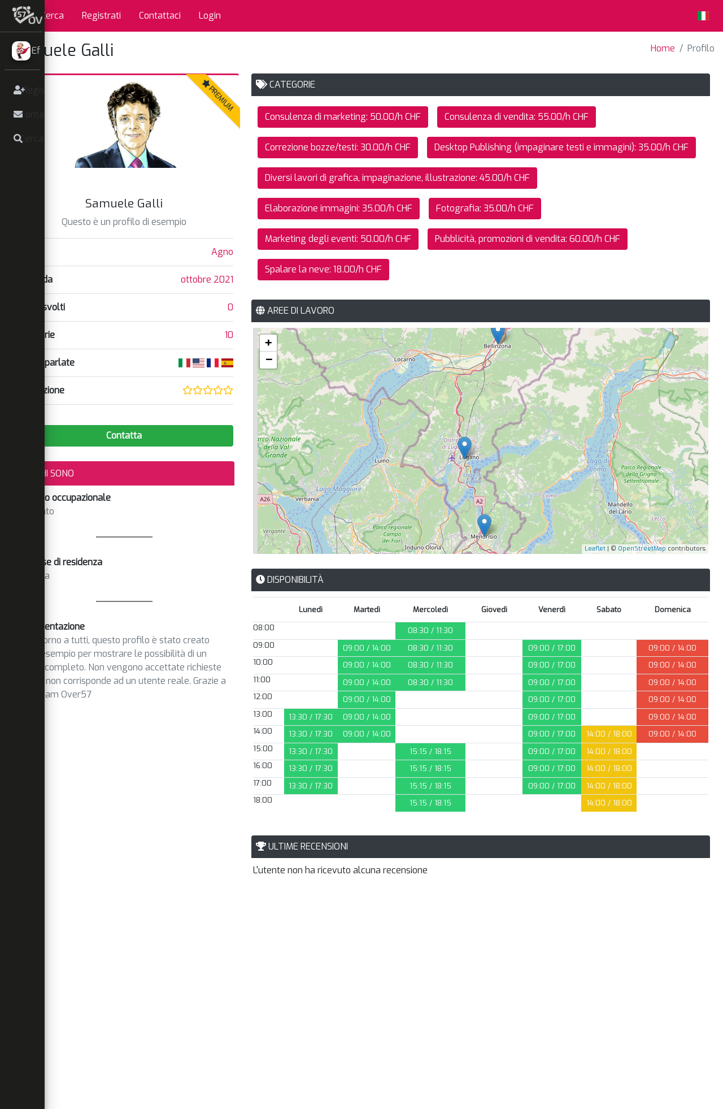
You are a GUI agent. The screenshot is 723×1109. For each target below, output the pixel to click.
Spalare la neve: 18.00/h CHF (350, 300)
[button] (59, 16)
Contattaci (200, 15)
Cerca (92, 15)
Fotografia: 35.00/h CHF (512, 239)
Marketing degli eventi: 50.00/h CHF (365, 269)
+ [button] (295, 373)
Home (663, 48)
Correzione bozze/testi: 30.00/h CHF (365, 147)
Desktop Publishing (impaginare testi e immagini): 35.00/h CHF (419, 178)
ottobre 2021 (234, 279)
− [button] (295, 390)
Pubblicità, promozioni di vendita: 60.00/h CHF (554, 269)
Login (250, 15)
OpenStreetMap (642, 579)
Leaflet (595, 579)
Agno (249, 252)
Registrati (142, 15)
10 (256, 335)
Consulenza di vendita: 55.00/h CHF (544, 117)
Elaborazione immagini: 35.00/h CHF (365, 239)
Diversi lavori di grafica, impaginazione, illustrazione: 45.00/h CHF (424, 208)
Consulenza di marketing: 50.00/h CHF (370, 117)
